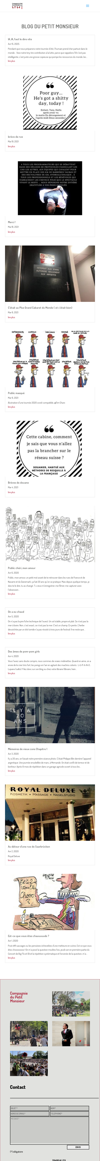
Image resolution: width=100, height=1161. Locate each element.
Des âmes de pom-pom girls (24, 651)
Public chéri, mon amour (22, 568)
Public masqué (16, 393)
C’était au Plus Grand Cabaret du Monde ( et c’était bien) (40, 307)
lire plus (11, 60)
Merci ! (11, 222)
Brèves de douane (18, 482)
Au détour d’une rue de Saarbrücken (29, 846)
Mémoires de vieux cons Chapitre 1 (27, 749)
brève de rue (15, 136)
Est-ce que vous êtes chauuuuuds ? (28, 936)
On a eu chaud (16, 611)
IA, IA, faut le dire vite (20, 39)
